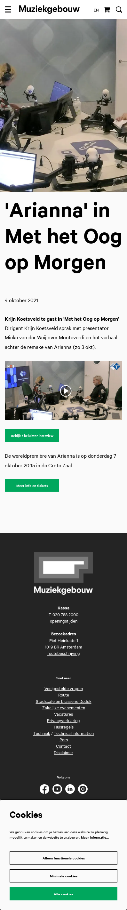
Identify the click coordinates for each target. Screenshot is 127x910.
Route (63, 694)
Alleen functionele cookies (64, 858)
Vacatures (63, 714)
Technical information (74, 733)
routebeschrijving (63, 653)
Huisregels (64, 726)
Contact (63, 746)
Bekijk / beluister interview (32, 435)
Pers (64, 739)
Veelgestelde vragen (63, 688)
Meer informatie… (95, 837)
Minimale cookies (63, 876)
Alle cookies (63, 893)
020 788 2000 (65, 614)
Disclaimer (63, 752)
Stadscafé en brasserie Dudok (63, 701)
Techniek (41, 733)
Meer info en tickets (32, 485)
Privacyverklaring (63, 720)
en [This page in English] (96, 9)
